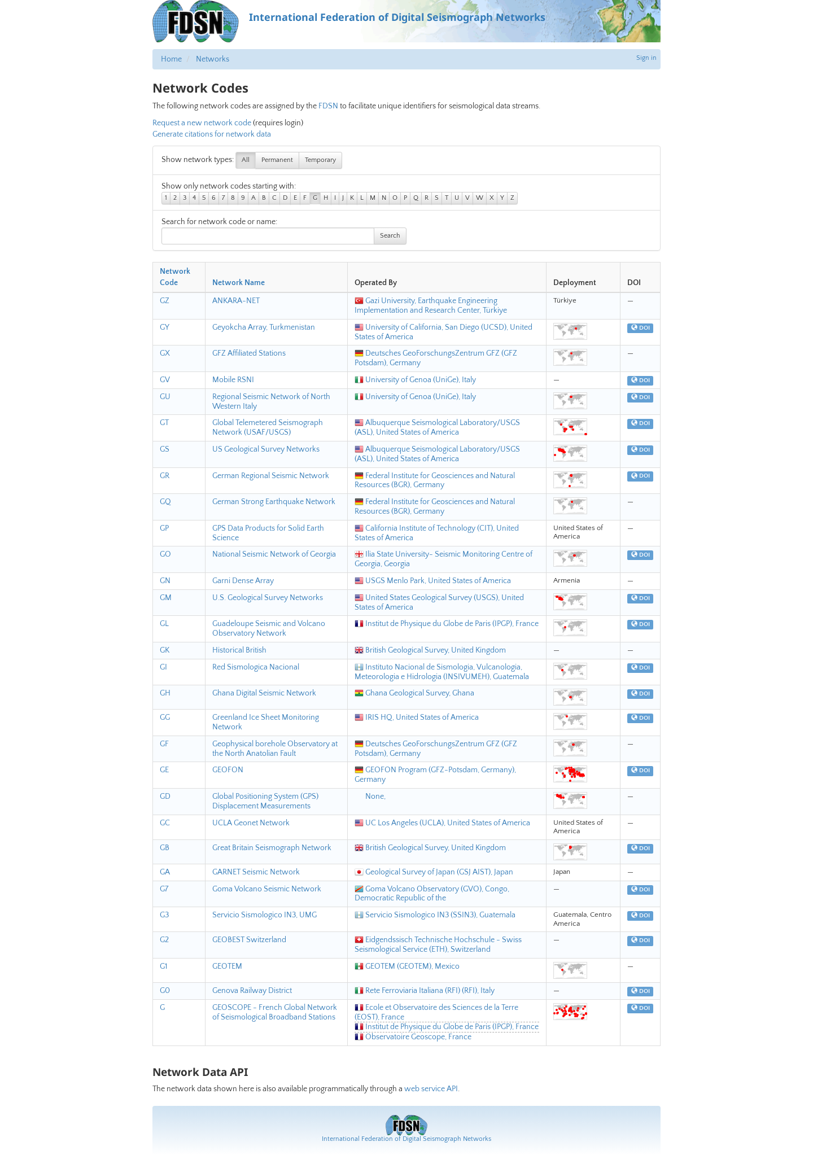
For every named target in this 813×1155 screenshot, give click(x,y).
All (246, 160)
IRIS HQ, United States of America (417, 717)
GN (165, 580)
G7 (164, 889)
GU (165, 396)
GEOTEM (227, 966)
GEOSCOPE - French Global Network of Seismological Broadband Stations (274, 1012)
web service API (431, 1088)
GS (164, 449)
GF (164, 744)
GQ (165, 501)
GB (164, 847)
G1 (163, 966)
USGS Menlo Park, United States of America (433, 580)
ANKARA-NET (236, 300)
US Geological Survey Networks (266, 449)
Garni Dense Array (243, 580)
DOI (640, 328)
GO (165, 554)
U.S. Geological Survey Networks (267, 597)
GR (164, 475)
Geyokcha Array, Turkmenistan (263, 327)
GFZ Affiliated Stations (249, 353)
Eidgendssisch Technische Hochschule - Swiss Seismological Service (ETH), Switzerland (438, 944)
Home (171, 59)
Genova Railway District (252, 990)
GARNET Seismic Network (256, 872)
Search (390, 235)
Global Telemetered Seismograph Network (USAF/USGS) (267, 427)
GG (165, 717)
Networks (212, 59)
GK (164, 650)
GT (164, 422)
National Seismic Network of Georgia (274, 554)
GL (164, 623)
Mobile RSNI (233, 379)
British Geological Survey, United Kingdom (430, 650)
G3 (164, 915)
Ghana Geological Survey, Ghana (414, 693)
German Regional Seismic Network (270, 475)
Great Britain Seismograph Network (271, 847)
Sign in (646, 58)
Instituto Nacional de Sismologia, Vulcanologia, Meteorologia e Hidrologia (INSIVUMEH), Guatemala (442, 672)
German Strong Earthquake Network (273, 501)
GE (164, 770)
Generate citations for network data (211, 134)
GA (165, 872)
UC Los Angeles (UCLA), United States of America (442, 823)
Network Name (238, 282)
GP (164, 528)
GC (165, 823)
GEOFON (227, 770)
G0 (165, 990)
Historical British (239, 650)
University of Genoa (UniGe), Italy (415, 379)
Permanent (277, 160)
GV (165, 379)
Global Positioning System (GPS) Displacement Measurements (265, 801)
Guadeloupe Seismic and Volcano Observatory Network (268, 628)
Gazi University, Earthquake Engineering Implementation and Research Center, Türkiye (431, 305)
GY (164, 327)
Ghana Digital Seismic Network (264, 693)
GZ (164, 300)
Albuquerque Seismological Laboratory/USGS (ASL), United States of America (437, 427)
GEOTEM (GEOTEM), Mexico (407, 966)
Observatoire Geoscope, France (413, 1037)
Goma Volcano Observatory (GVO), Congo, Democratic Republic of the (432, 894)
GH (165, 693)
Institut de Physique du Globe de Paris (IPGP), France (447, 623)
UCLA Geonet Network (251, 823)
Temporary (320, 160)
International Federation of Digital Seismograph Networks (406, 1139)
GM (166, 597)
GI (163, 667)
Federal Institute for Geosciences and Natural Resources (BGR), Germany (435, 480)
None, (370, 796)
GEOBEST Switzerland (249, 939)
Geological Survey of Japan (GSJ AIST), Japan (434, 872)
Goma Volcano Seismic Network (266, 889)
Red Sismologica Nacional (255, 667)
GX (165, 353)
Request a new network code (201, 123)
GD (165, 796)
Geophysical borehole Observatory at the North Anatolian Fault (275, 749)
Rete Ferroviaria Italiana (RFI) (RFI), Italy (425, 990)
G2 (164, 939)
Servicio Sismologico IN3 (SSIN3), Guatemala (435, 915)
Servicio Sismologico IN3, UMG (264, 915)
